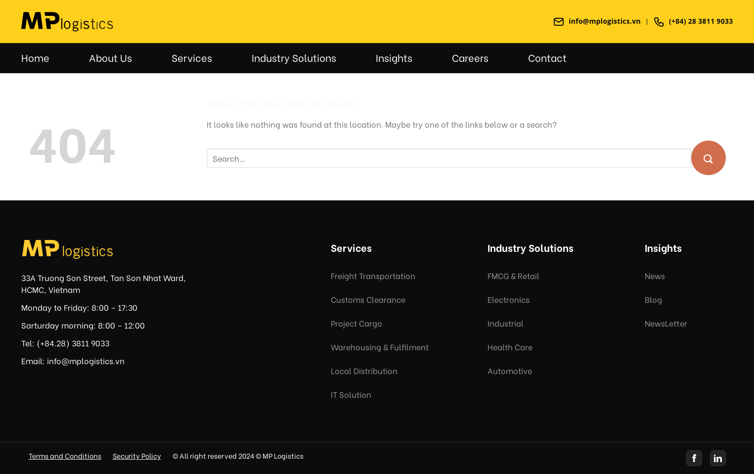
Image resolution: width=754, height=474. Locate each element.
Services (192, 57)
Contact (547, 57)
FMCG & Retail (513, 275)
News (655, 275)
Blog (653, 299)
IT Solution (351, 394)
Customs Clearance (368, 299)
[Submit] (708, 158)
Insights (394, 57)
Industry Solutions (294, 57)
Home (35, 57)
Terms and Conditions (65, 455)
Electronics (509, 299)
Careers (470, 57)
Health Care (510, 346)
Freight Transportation (373, 275)
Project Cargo (356, 323)
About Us (110, 57)
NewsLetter (666, 323)
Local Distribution (364, 370)
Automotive (510, 370)
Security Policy (137, 455)
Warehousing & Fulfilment (380, 346)
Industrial (506, 323)
